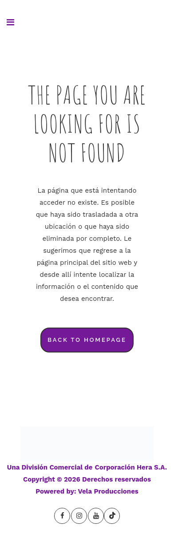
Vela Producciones (108, 491)
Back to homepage (87, 339)
